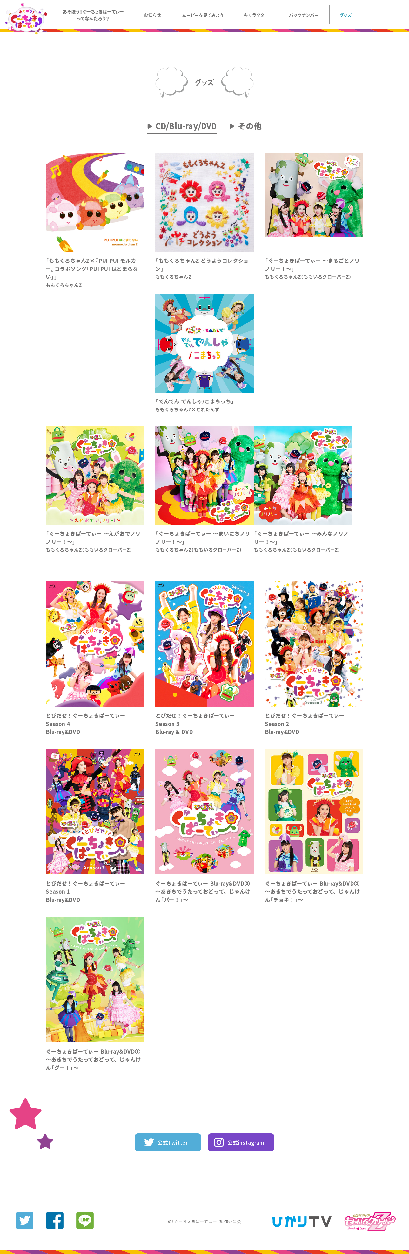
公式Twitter (173, 1142)
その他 (250, 126)
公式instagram (245, 1142)
